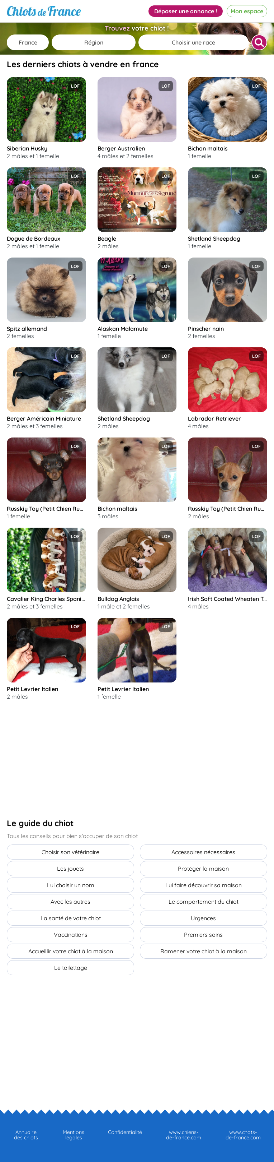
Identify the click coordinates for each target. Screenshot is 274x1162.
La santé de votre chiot (71, 918)
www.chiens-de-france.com (183, 1134)
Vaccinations (71, 934)
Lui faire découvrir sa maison (203, 885)
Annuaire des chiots (26, 1134)
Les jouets (70, 868)
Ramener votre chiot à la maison (203, 951)
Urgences (203, 918)
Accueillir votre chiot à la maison (70, 951)
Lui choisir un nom (70, 885)
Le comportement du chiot (203, 901)
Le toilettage (70, 967)
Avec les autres (70, 901)
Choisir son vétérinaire (70, 852)
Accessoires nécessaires (203, 852)
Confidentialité (125, 1132)
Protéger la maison (203, 868)
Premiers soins (203, 934)
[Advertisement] (60, 759)
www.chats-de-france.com (243, 1134)
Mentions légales (73, 1134)
